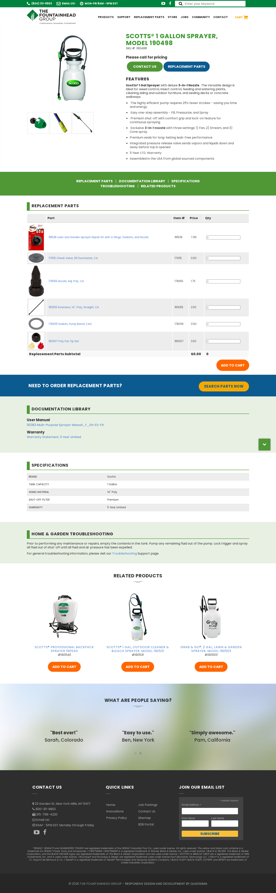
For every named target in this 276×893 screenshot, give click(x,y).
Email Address (191, 805)
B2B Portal (146, 824)
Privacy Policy (116, 818)
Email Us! (68, 3)
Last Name (217, 818)
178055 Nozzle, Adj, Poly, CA (66, 281)
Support (124, 17)
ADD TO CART (64, 666)
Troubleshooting (117, 186)
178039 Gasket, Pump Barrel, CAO (70, 324)
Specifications (185, 181)
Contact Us (146, 811)
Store (172, 17)
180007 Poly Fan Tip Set (64, 341)
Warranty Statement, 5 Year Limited (54, 437)
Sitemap (144, 818)
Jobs (184, 17)
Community (201, 17)
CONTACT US (144, 66)
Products (106, 17)
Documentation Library (142, 181)
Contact (220, 17)
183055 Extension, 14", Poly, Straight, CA (74, 307)
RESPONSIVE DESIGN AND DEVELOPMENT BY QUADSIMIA (166, 883)
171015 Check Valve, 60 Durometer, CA (73, 258)
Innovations (115, 811)
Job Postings (147, 805)
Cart (241, 17)
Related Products (158, 186)
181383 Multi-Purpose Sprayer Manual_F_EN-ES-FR (65, 425)
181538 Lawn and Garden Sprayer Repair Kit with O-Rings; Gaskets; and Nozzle (99, 237)
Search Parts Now (224, 386)
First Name (188, 818)
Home (110, 805)
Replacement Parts (149, 17)
